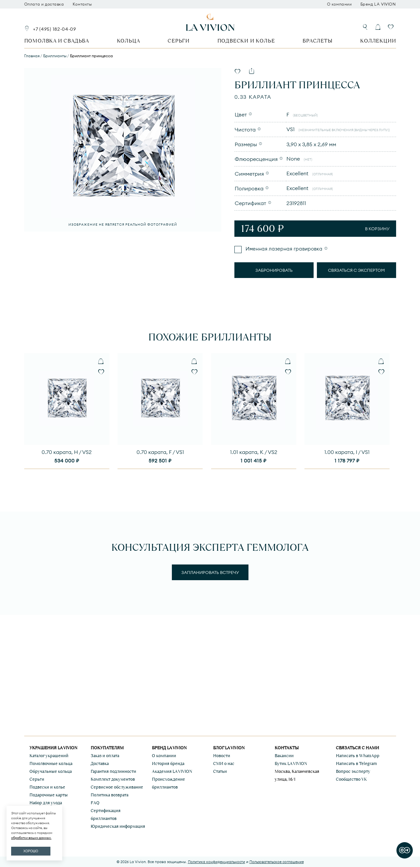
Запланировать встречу (210, 572)
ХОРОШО (30, 851)
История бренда (168, 763)
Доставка (100, 763)
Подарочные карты (48, 795)
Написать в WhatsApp (357, 756)
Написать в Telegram (356, 763)
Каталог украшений (48, 756)
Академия (172, 771)
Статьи (220, 771)
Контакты (82, 4)
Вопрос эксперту (353, 771)
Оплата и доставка (44, 4)
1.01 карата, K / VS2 (253, 452)
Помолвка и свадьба (56, 40)
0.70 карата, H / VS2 (67, 452)
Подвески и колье (246, 40)
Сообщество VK (351, 779)
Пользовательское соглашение (276, 861)
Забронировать (274, 270)
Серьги (179, 40)
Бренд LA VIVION (378, 4)
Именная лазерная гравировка (283, 249)
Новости (221, 756)
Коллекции (378, 40)
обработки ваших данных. (31, 838)
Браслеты (317, 40)
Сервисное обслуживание (117, 787)
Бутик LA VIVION (291, 763)
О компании (339, 4)
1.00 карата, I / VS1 (347, 452)
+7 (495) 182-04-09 (54, 29)
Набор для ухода (45, 803)
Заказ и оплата (105, 756)
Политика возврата (109, 795)
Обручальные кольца (50, 771)
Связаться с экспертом (356, 270)
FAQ (95, 803)
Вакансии (284, 756)
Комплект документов (113, 779)
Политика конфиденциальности (216, 861)
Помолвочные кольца (50, 763)
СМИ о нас (223, 763)
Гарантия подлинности (113, 771)
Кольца (128, 40)
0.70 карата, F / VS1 (160, 452)
